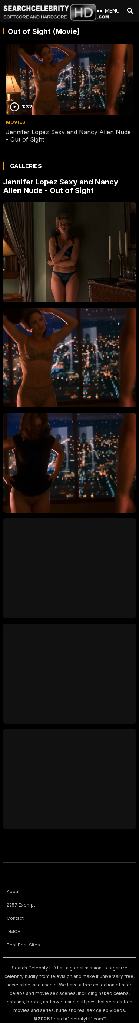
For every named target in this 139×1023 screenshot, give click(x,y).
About (13, 891)
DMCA (13, 931)
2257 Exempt (21, 905)
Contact (15, 918)
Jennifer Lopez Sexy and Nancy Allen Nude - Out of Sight (60, 186)
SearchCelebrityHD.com (77, 1019)
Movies (16, 122)
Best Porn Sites (23, 945)
